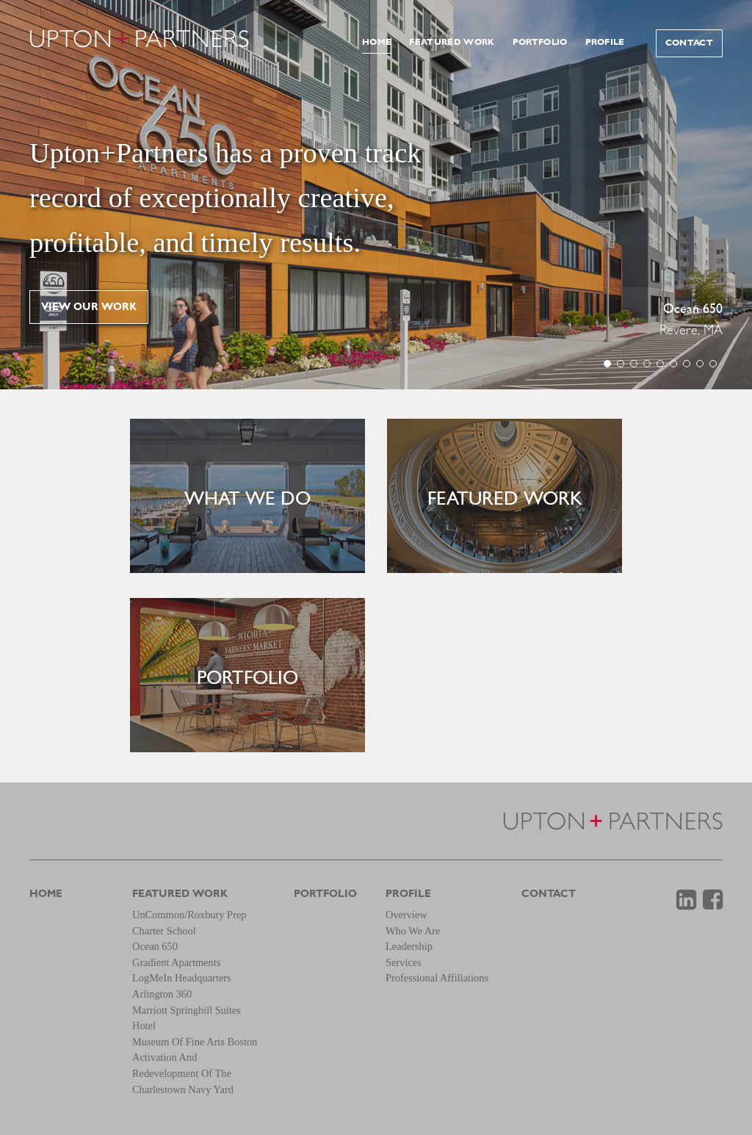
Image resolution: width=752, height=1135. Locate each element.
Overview (406, 914)
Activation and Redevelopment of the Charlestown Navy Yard (183, 1073)
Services (404, 962)
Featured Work (451, 42)
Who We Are (413, 931)
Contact (689, 43)
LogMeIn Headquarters (181, 978)
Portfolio (540, 42)
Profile (605, 42)
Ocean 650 (693, 310)
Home (376, 42)
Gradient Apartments (176, 962)
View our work (89, 307)
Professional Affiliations (437, 978)
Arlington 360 (162, 994)
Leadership (409, 946)
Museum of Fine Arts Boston (194, 1042)
